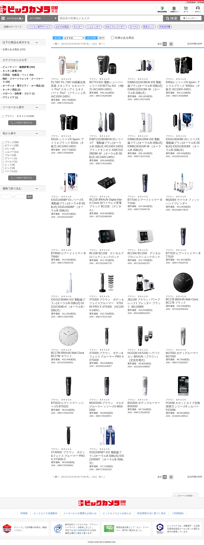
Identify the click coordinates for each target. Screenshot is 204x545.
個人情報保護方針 (82, 530)
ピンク (10, 168)
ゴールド (11, 161)
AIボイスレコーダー (115, 26)
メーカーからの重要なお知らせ (80, 513)
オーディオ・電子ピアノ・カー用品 (23, 85)
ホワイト (12, 145)
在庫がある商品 (14, 49)
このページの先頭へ (185, 496)
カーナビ (134, 26)
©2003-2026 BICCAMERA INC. (102, 542)
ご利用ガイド (174, 11)
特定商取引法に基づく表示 (151, 513)
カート (185, 11)
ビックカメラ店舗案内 (45, 513)
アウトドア (10, 97)
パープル (11, 171)
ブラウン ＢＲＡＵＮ (19, 116)
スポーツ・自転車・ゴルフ (19, 93)
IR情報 (200, 2)
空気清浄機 (164, 26)
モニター (78, 26)
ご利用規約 (191, 2)
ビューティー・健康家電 (19, 67)
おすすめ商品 (62, 26)
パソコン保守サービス (40, 26)
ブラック (12, 142)
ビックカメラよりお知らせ (117, 513)
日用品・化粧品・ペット (18, 74)
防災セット (148, 26)
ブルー (10, 155)
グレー (10, 148)
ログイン (197, 11)
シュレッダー (93, 26)
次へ (101, 43)
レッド (10, 164)
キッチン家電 (12, 71)
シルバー (12, 152)
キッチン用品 (11, 89)
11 (94, 43)
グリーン (11, 158)
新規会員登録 (162, 11)
